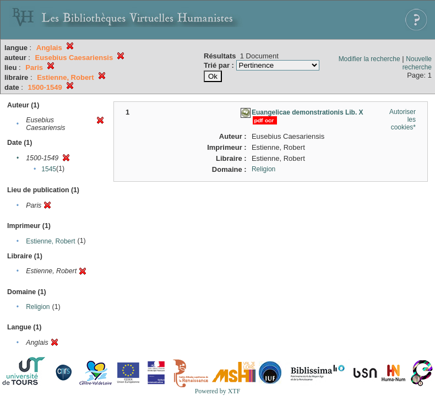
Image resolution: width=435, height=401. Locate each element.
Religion (38, 307)
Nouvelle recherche (417, 63)
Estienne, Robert (50, 241)
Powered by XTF (218, 391)
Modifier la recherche (369, 59)
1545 (48, 169)
